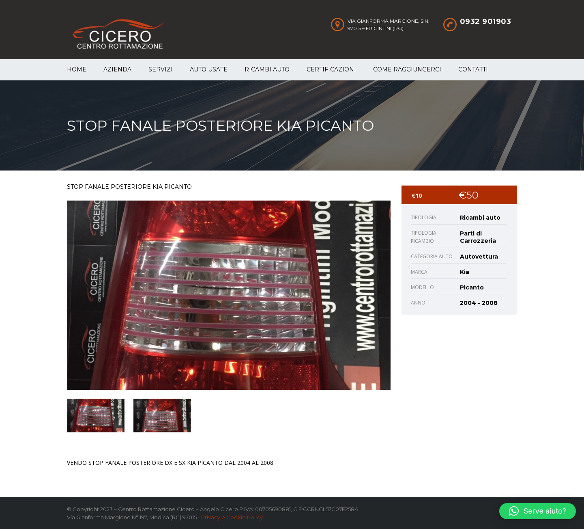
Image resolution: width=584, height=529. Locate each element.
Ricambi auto (267, 69)
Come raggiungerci (407, 69)
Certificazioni (331, 69)
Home (76, 69)
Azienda (117, 69)
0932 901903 (485, 21)
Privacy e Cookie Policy (232, 517)
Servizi (160, 69)
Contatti (473, 69)
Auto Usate (209, 69)
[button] (537, 511)
